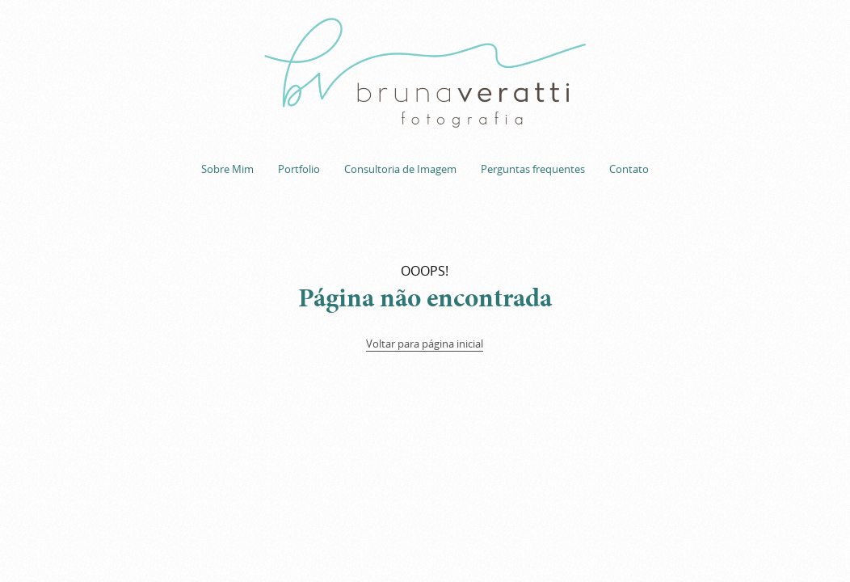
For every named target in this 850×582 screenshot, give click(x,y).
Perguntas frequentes (533, 169)
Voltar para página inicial (424, 343)
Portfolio (299, 169)
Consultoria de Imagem (400, 169)
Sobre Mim (227, 169)
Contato (629, 169)
